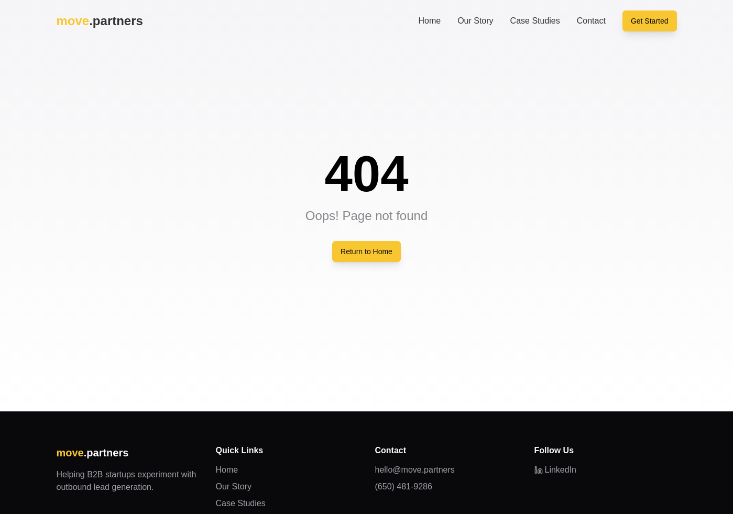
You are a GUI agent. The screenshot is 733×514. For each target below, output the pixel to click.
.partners (100, 21)
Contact (591, 20)
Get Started (650, 21)
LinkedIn (555, 469)
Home (429, 20)
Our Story (475, 20)
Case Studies (535, 20)
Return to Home (366, 251)
